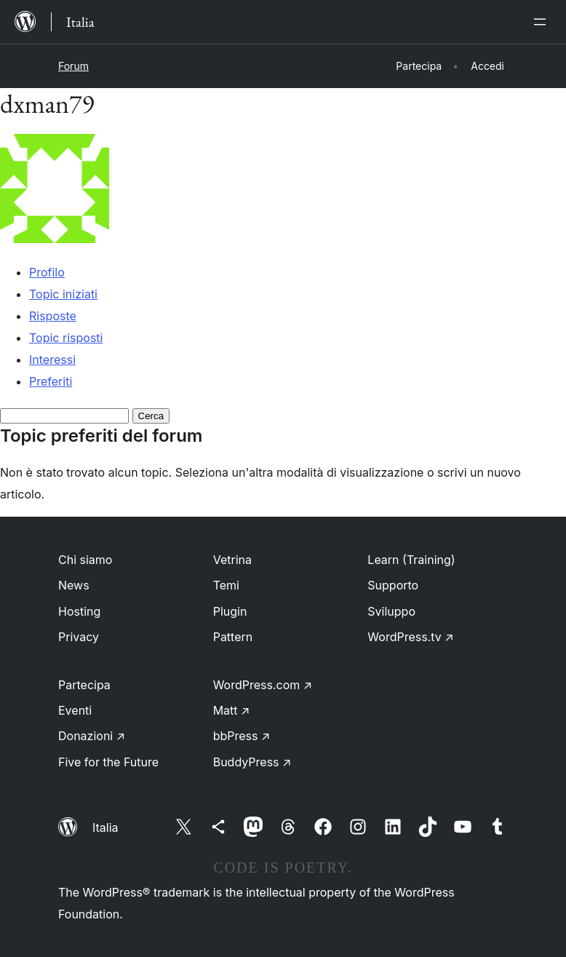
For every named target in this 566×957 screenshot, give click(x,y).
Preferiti (50, 381)
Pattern (233, 637)
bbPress (242, 735)
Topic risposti (66, 337)
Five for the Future (108, 762)
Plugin (230, 611)
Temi (226, 585)
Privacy (78, 637)
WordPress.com (263, 685)
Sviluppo (391, 611)
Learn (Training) (411, 559)
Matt (231, 710)
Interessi (52, 359)
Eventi (75, 710)
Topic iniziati (63, 294)
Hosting (79, 611)
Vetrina (232, 559)
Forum (73, 66)
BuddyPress (252, 762)
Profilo (47, 272)
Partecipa (84, 685)
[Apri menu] (542, 22)
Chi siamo (85, 559)
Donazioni (91, 735)
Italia (105, 827)
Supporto (392, 585)
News (73, 585)
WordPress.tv (410, 637)
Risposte (52, 316)
